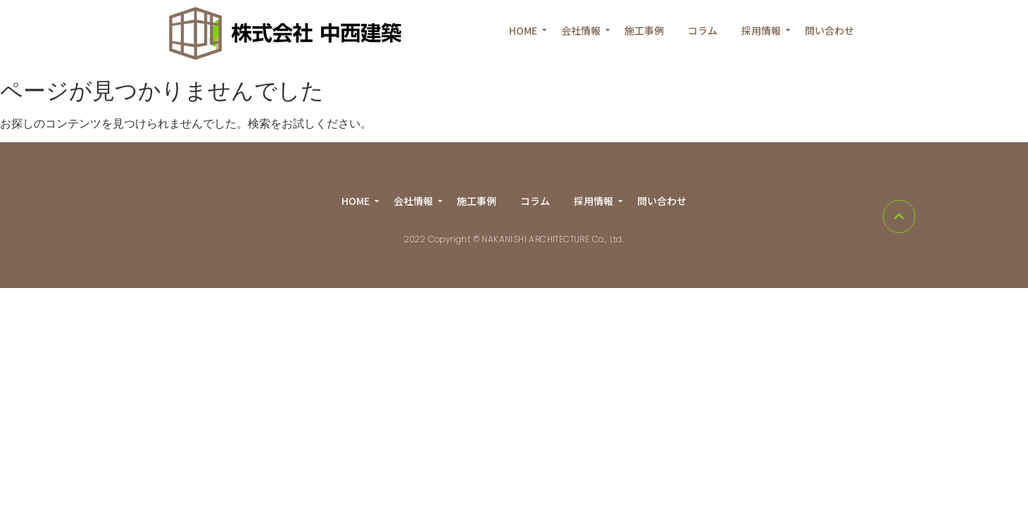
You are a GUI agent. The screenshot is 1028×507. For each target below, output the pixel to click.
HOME (525, 30)
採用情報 (763, 30)
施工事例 (644, 30)
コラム (702, 30)
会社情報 (583, 30)
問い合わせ (829, 30)
